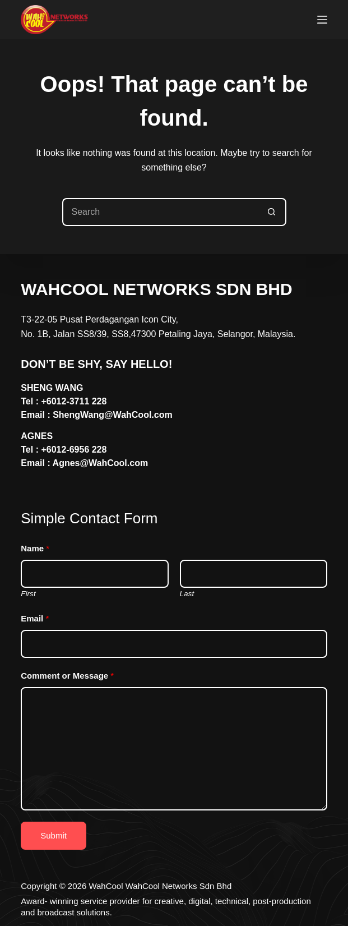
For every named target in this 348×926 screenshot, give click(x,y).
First (28, 593)
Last (187, 593)
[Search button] (272, 212)
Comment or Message (67, 675)
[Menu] (322, 20)
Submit (53, 835)
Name (35, 548)
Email (35, 618)
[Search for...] (160, 212)
